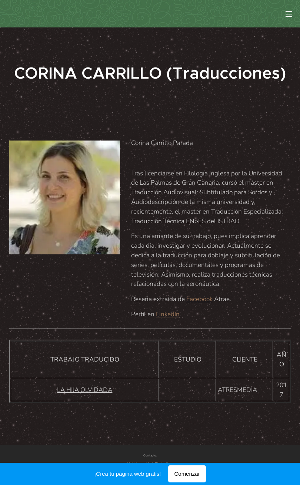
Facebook (199, 299)
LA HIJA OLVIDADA (84, 390)
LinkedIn (168, 314)
